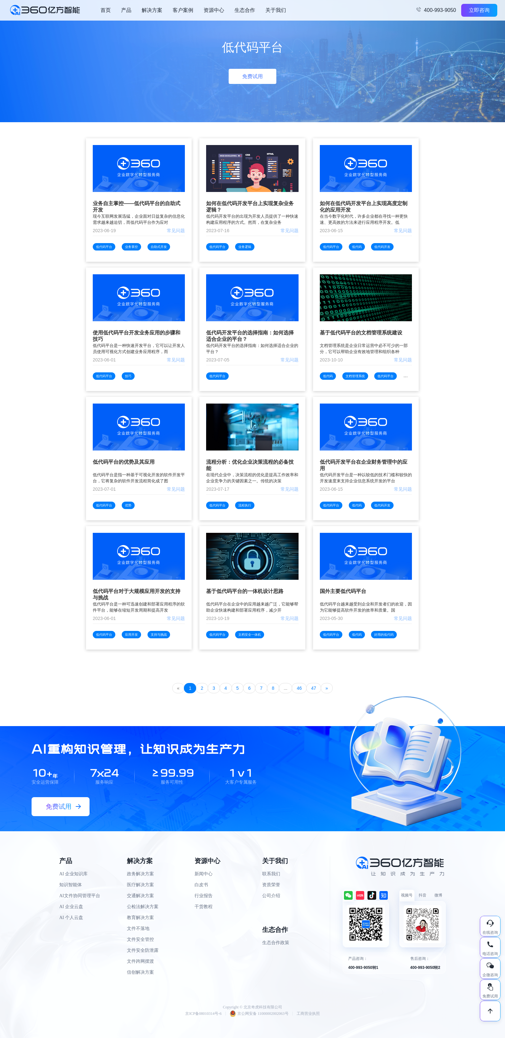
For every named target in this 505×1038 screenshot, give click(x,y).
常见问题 (176, 230)
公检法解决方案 (142, 906)
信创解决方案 (140, 972)
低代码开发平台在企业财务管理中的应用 (363, 465)
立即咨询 (479, 10)
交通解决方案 (140, 895)
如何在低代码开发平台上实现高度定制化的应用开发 (363, 207)
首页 (105, 10)
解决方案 (152, 10)
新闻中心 (204, 873)
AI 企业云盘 (71, 906)
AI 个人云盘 (71, 917)
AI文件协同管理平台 (79, 895)
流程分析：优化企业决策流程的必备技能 (250, 465)
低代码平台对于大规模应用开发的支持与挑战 (136, 594)
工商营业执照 (308, 1013)
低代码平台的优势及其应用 (124, 462)
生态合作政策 (275, 942)
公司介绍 (271, 895)
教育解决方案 (140, 917)
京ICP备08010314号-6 (203, 1013)
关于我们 (275, 10)
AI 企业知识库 (73, 873)
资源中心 (214, 10)
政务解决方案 (140, 873)
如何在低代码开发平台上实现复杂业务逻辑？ (250, 207)
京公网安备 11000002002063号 (259, 1013)
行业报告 (204, 895)
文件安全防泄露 (142, 950)
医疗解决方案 (140, 884)
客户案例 (183, 10)
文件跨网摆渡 (140, 961)
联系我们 (271, 873)
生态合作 (244, 10)
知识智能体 (70, 884)
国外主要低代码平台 (343, 591)
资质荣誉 (271, 884)
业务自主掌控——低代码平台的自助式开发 (136, 207)
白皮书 (201, 884)
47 (313, 688)
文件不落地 (138, 928)
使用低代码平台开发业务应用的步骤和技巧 (136, 336)
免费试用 (252, 76)
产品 (126, 10)
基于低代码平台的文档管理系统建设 (361, 332)
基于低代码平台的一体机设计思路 (244, 591)
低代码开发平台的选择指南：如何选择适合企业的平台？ (250, 336)
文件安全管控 (140, 939)
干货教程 (204, 906)
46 (299, 688)
